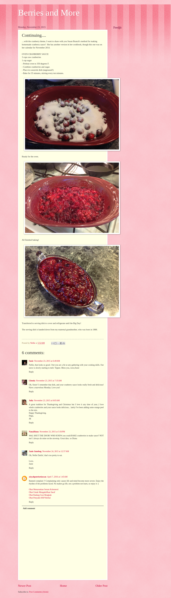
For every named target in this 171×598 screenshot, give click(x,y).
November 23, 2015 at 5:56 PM (52, 432)
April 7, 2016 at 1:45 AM (57, 477)
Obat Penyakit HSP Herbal (40, 498)
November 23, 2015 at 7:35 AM (49, 381)
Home (63, 585)
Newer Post (24, 585)
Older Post (101, 585)
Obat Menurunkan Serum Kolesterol (43, 489)
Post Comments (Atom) (38, 592)
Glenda (32, 381)
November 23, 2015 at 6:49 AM (47, 361)
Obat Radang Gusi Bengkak (40, 495)
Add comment (29, 508)
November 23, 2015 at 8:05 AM (47, 400)
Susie (31, 361)
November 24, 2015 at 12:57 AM (55, 451)
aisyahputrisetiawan (37, 477)
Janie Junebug (35, 451)
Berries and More (49, 12)
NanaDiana (34, 432)
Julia (31, 400)
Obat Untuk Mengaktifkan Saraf (42, 492)
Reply (31, 372)
